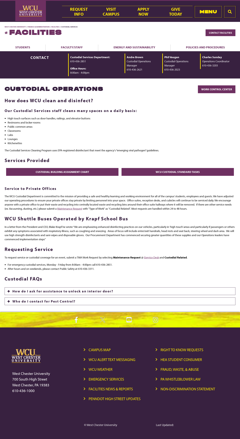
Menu (208, 12)
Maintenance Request (69, 208)
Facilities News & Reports (111, 389)
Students (22, 47)
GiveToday (175, 12)
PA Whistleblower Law (181, 379)
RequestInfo (79, 12)
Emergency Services (106, 379)
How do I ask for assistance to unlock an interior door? (62, 291)
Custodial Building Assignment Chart (62, 172)
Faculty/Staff (72, 47)
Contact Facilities (220, 32)
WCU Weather (100, 369)
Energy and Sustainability (134, 47)
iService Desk (151, 257)
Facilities (55, 27)
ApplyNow (143, 12)
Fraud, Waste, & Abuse (180, 369)
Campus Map (100, 349)
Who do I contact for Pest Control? (44, 301)
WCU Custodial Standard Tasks (178, 172)
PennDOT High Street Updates (115, 398)
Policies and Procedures (205, 47)
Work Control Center (216, 89)
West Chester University (15, 27)
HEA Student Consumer (181, 359)
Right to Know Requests (182, 349)
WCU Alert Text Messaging (112, 359)
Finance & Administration (39, 27)
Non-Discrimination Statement (188, 389)
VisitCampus (111, 12)
